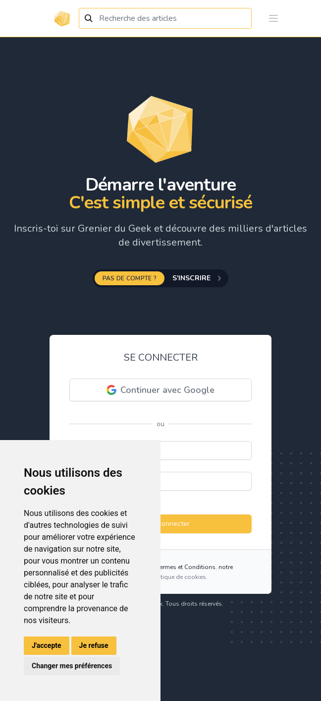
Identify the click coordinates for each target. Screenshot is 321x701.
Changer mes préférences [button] (72, 666)
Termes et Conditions (186, 567)
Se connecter (161, 524)
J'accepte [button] (46, 645)
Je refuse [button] (93, 645)
